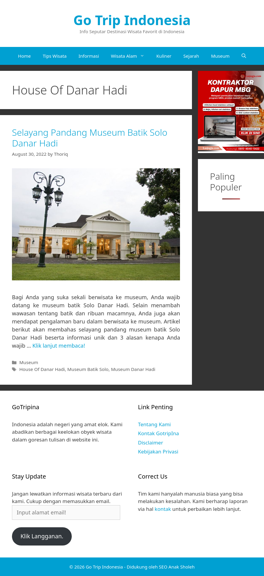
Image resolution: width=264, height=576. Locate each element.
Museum (220, 56)
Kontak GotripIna (158, 433)
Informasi (89, 56)
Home (24, 56)
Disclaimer (150, 442)
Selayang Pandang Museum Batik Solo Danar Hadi (89, 137)
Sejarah (191, 56)
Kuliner (163, 56)
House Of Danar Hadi (42, 369)
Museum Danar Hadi (133, 369)
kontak (163, 508)
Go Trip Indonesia (131, 20)
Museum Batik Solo (88, 369)
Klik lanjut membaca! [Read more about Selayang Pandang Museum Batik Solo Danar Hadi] (58, 345)
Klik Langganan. (41, 536)
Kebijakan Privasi (158, 451)
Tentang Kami (154, 424)
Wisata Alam (130, 56)
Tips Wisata (55, 56)
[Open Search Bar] (244, 56)
